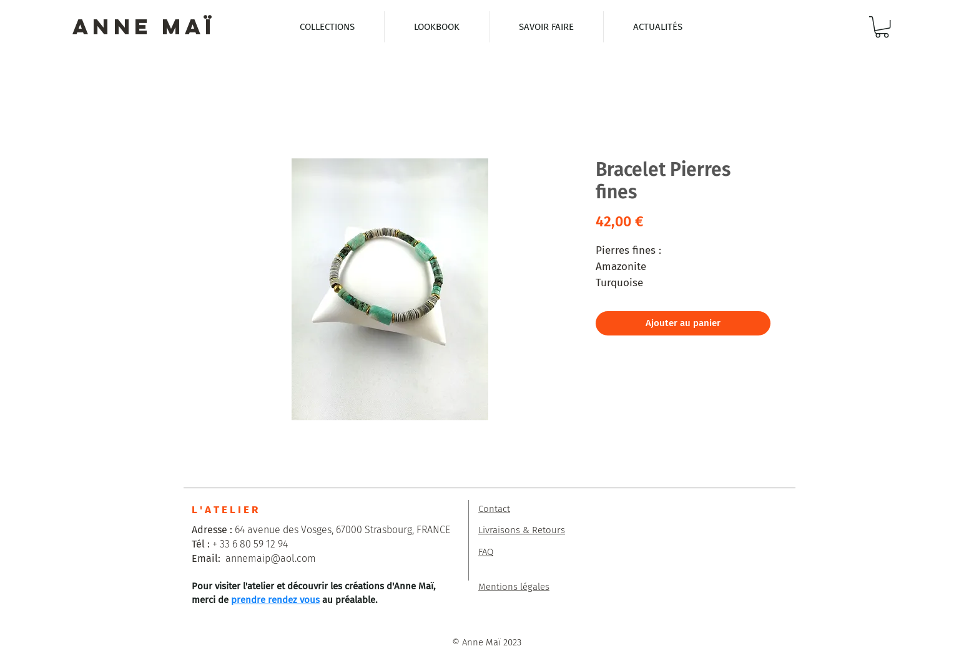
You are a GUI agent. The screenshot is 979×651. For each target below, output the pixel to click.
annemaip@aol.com (270, 558)
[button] (882, 26)
